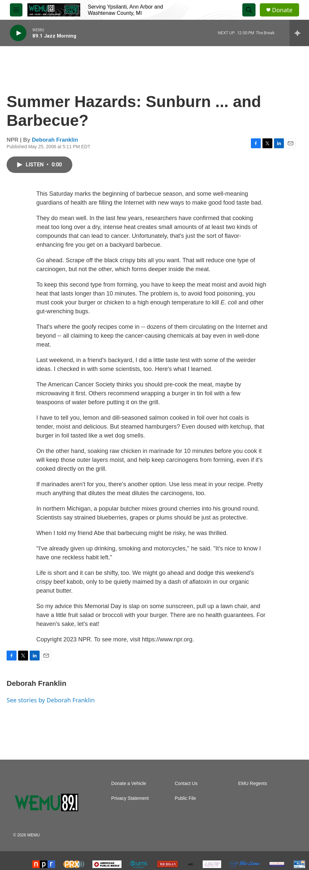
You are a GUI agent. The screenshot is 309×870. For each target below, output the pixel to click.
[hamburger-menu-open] (16, 9)
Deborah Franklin (55, 140)
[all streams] (299, 33)
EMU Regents (252, 783)
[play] (18, 33)
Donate (282, 10)
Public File (185, 798)
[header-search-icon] (249, 9)
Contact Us (186, 783)
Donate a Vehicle (128, 783)
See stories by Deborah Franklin (51, 700)
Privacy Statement (130, 798)
